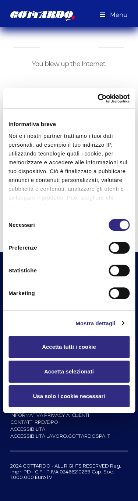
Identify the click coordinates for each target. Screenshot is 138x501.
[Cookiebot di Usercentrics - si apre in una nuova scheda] (98, 98)
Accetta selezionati (69, 371)
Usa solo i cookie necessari (69, 396)
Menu (113, 14)
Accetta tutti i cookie (69, 347)
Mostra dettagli (95, 323)
